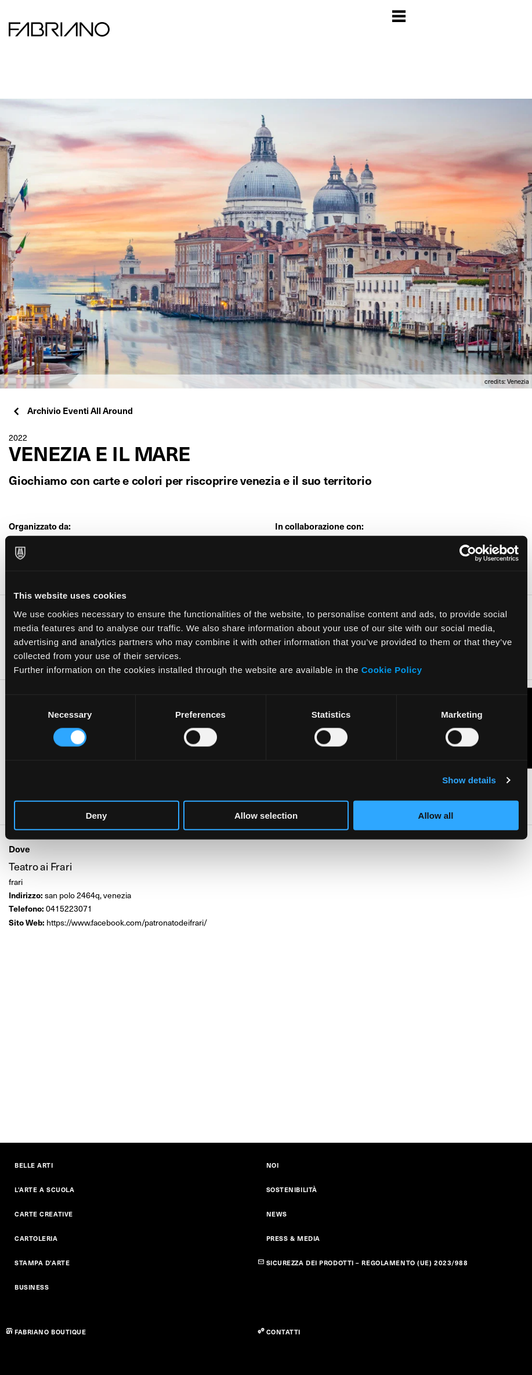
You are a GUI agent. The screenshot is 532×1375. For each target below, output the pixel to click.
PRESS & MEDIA (293, 1238)
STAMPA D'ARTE (42, 1262)
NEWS (276, 1214)
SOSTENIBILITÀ (291, 1189)
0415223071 (69, 908)
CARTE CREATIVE (44, 1214)
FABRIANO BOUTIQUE (50, 1331)
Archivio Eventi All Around (72, 410)
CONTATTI (283, 1331)
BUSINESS (32, 1287)
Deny (96, 815)
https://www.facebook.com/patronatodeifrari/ (126, 922)
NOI (272, 1165)
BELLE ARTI (34, 1165)
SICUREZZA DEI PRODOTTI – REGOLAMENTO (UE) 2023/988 (367, 1262)
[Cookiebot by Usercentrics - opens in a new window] (468, 553)
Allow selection (266, 815)
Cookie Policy (391, 669)
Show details (469, 780)
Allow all (436, 815)
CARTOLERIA (36, 1238)
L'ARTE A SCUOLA (44, 1189)
